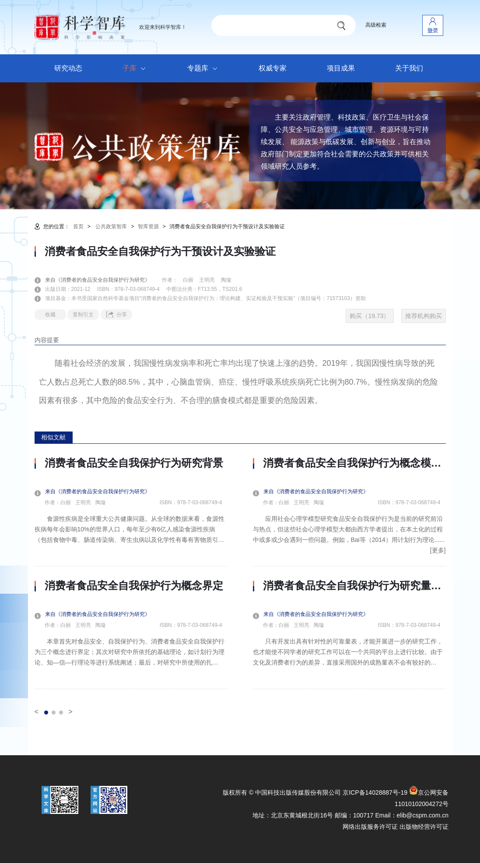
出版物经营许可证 (423, 826)
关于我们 (409, 68)
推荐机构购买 (423, 315)
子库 (136, 68)
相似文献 (53, 437)
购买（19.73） (369, 315)
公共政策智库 (111, 226)
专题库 (204, 68)
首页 (78, 226)
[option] (131, 573)
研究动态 (68, 68)
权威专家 (273, 68)
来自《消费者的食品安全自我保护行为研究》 (103, 280)
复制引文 (83, 314)
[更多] (438, 550)
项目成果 (341, 68)
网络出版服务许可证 (370, 826)
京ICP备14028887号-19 (375, 792)
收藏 (50, 314)
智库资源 (148, 226)
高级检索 (375, 25)
